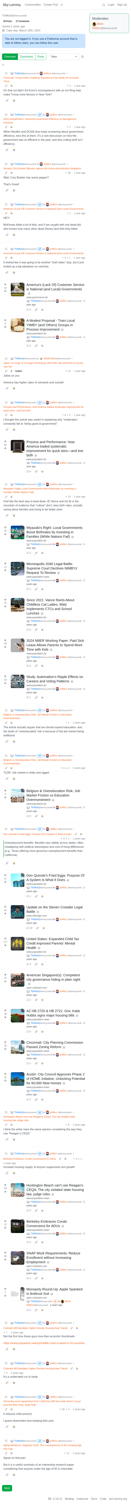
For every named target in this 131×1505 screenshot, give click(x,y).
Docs (94, 1498)
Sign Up (122, 4)
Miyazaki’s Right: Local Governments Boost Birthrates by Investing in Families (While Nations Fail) (39, 490)
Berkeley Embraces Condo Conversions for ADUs (29, 1158)
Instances (82, 1498)
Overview (10, 56)
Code (103, 1498)
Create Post (50, 4)
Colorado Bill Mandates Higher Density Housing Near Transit (35, 1328)
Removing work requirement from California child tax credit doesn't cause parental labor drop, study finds (42, 1403)
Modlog (69, 1498)
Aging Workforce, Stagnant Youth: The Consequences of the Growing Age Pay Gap (42, 1447)
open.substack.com (36, 987)
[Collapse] (6, 73)
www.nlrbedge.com (36, 915)
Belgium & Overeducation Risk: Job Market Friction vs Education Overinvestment (37, 716)
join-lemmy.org (118, 1498)
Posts (40, 56)
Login (111, 4)
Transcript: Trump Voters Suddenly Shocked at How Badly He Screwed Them (40, 79)
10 (29, 928)
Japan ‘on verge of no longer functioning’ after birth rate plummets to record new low (43, 365)
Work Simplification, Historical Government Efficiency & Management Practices (39, 121)
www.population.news (37, 576)
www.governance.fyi (37, 297)
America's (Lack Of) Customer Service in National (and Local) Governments (43, 208)
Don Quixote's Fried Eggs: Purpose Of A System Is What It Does (37, 834)
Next (7, 1488)
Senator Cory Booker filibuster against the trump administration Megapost (42, 168)
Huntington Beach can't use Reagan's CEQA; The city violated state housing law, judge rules (39, 1118)
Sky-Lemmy (12, 5)
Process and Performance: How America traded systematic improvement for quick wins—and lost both (43, 409)
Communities (33, 4)
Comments (26, 56)
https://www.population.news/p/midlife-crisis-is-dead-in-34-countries (44, 1343)
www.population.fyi (36, 333)
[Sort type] (64, 56)
